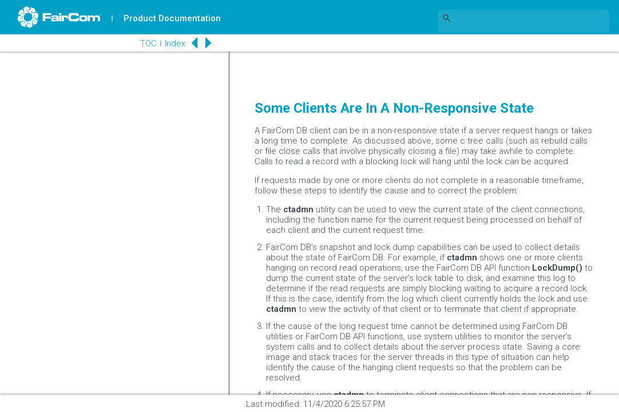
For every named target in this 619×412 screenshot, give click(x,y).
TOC (148, 43)
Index (175, 43)
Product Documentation (172, 18)
